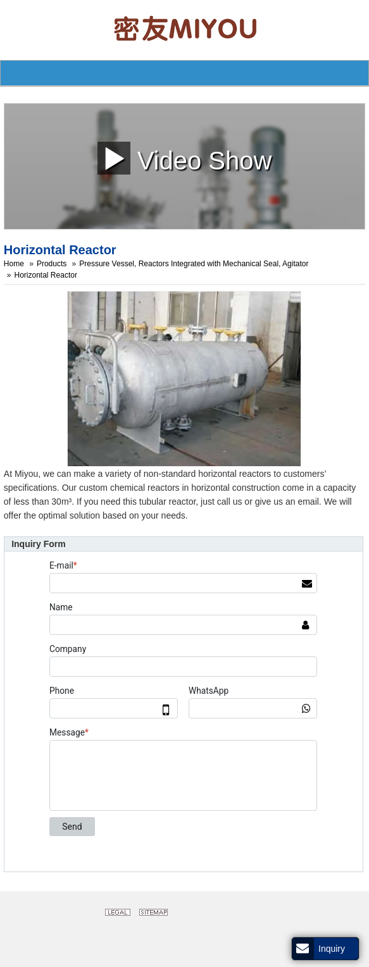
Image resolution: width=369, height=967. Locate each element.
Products (51, 263)
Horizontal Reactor (46, 275)
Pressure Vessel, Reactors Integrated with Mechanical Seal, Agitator (193, 263)
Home (14, 263)
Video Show (184, 158)
